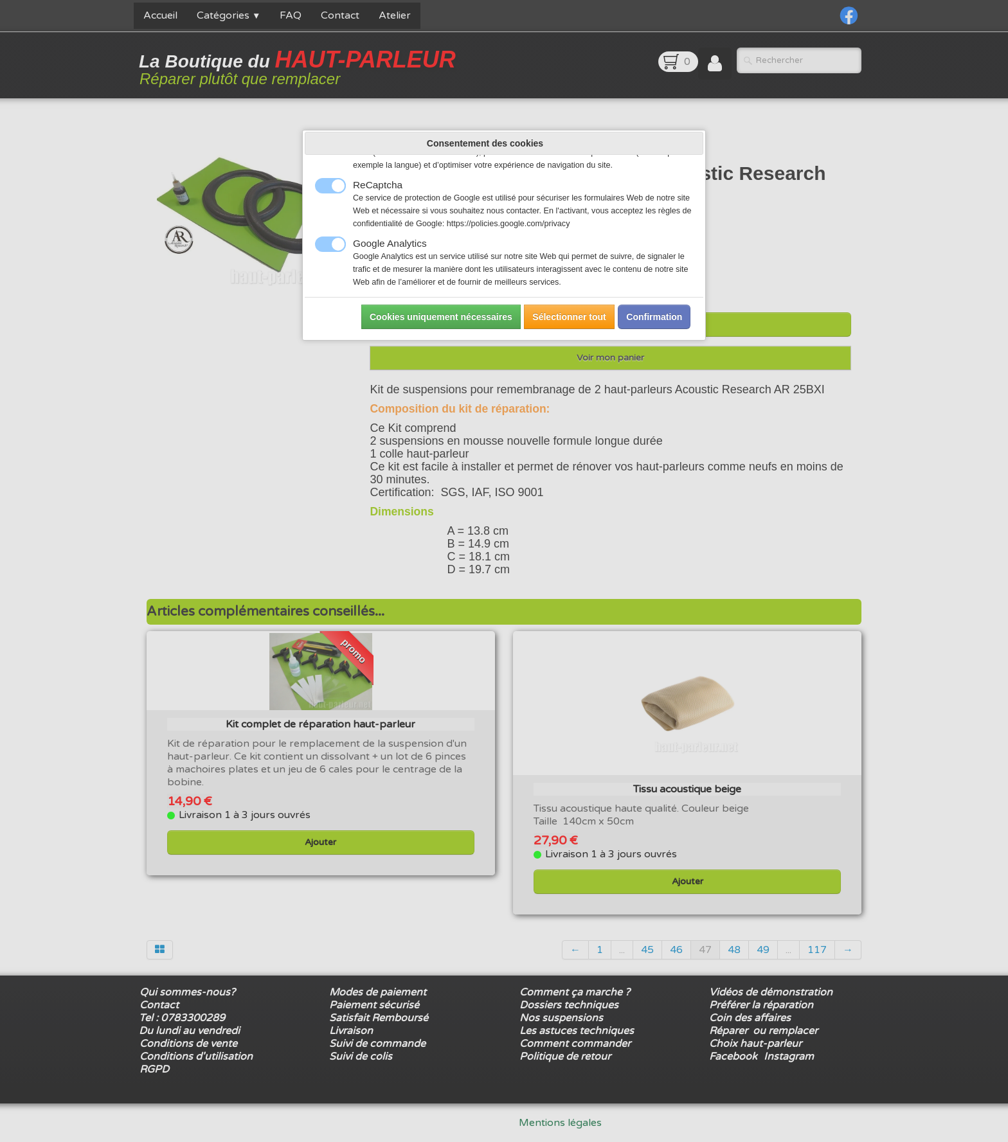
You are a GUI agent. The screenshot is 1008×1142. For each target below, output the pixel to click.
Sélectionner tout (569, 317)
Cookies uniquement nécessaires (441, 317)
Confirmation (654, 317)
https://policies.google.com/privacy (508, 223)
